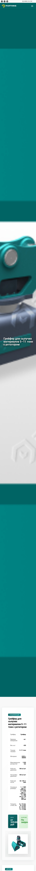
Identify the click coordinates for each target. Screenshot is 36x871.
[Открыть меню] (32, 6)
